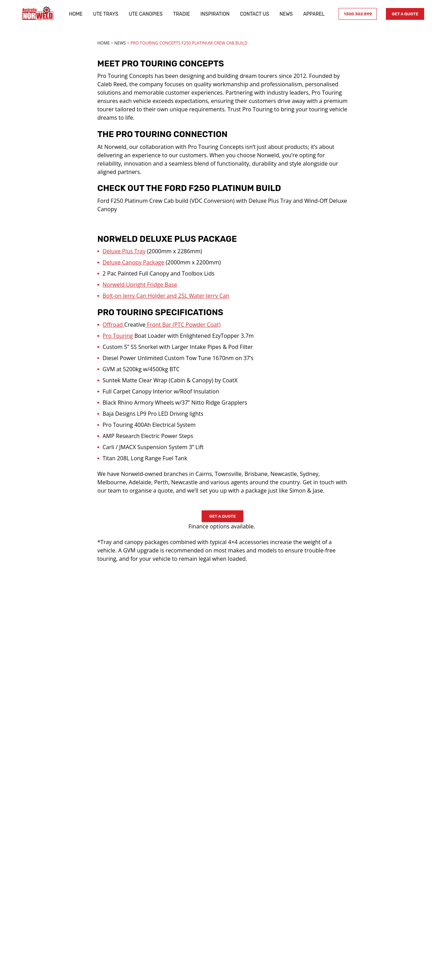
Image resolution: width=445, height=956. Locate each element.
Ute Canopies (145, 14)
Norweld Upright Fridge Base (140, 284)
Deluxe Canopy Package (133, 262)
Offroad (113, 324)
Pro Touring (118, 336)
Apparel (312, 14)
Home (74, 14)
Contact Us (253, 14)
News (284, 14)
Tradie (180, 14)
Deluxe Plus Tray (124, 251)
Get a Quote (403, 13)
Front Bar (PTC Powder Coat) (182, 324)
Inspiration (213, 14)
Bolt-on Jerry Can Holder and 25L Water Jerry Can (166, 296)
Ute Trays (104, 14)
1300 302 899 (355, 13)
